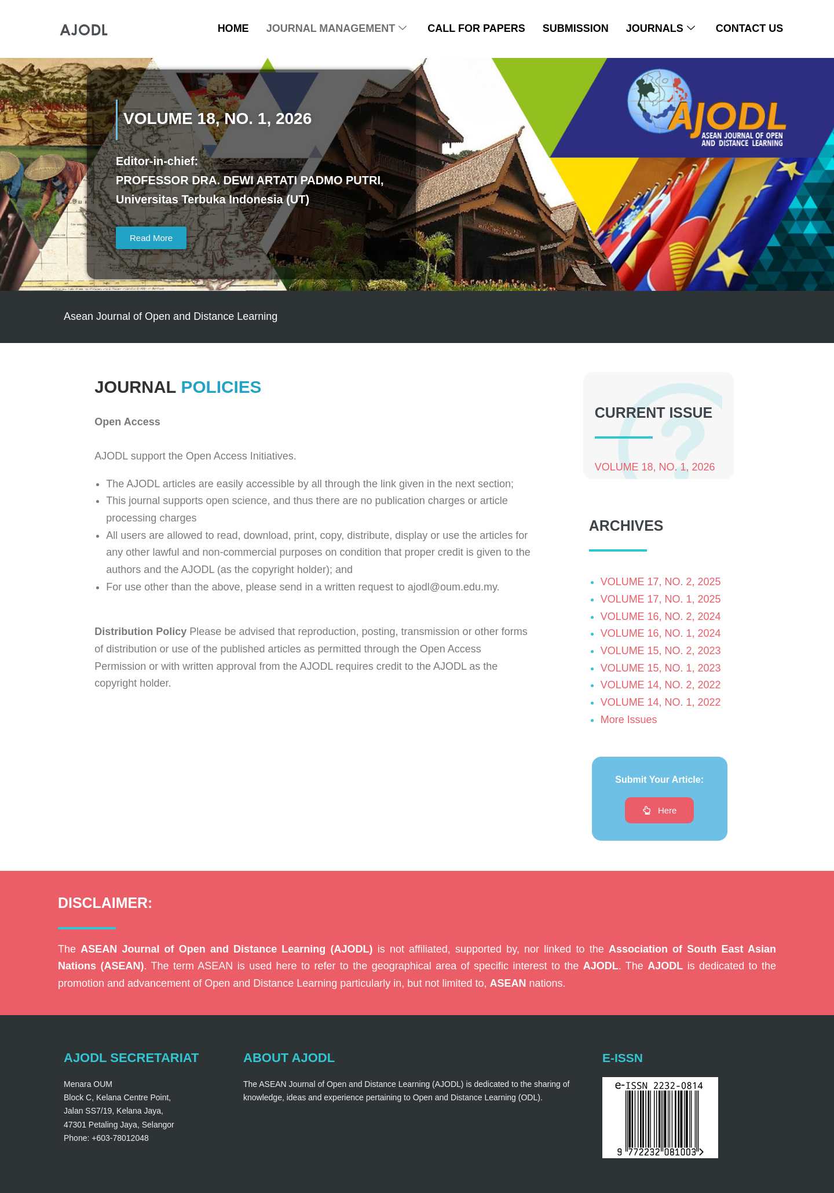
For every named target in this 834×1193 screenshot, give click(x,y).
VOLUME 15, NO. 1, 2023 (661, 668)
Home (233, 28)
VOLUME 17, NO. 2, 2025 (661, 583)
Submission (576, 28)
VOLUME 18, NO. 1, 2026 (655, 467)
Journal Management (336, 28)
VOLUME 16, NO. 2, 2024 (661, 617)
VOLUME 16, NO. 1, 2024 (661, 634)
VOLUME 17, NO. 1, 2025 (661, 599)
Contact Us (750, 28)
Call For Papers (476, 28)
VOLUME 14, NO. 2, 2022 (661, 686)
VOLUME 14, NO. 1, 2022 (661, 703)
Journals (660, 28)
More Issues (629, 720)
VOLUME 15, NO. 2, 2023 (661, 651)
